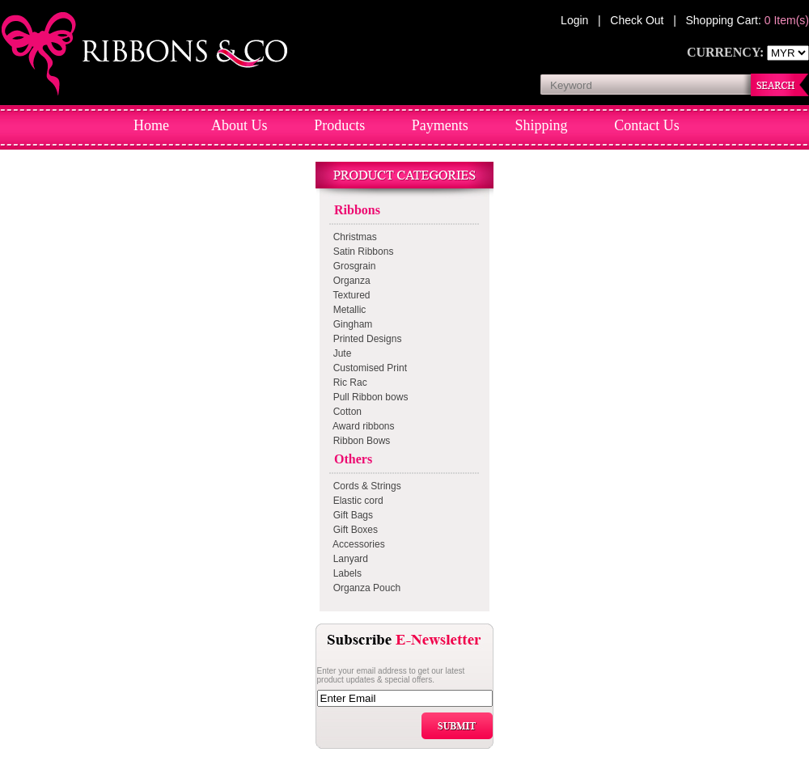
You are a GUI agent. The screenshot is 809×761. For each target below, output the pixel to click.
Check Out (638, 20)
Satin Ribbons (360, 251)
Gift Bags (350, 515)
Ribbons (354, 210)
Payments (440, 125)
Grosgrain (351, 266)
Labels (345, 573)
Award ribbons (361, 426)
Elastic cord (355, 500)
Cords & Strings (364, 486)
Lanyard (348, 558)
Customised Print (367, 368)
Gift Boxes (353, 529)
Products (339, 125)
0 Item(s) (787, 20)
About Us (240, 125)
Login (576, 20)
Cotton (345, 411)
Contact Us (647, 125)
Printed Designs (364, 339)
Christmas (352, 237)
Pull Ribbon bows (368, 397)
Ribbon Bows (359, 440)
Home (151, 125)
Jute (339, 353)
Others (350, 459)
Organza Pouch (364, 588)
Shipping (541, 125)
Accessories (356, 544)
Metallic (347, 309)
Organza (349, 280)
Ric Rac (347, 382)
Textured (349, 295)
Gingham (350, 324)
